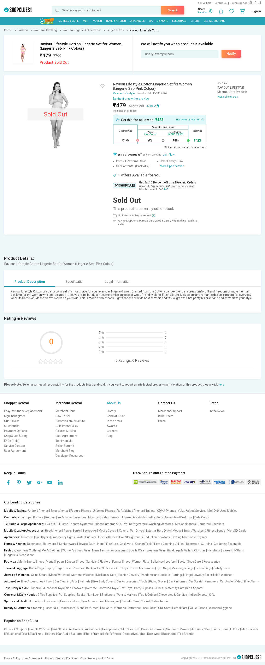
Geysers (202, 537)
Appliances (137, 20)
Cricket (145, 601)
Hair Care (106, 608)
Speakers (218, 524)
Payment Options (15, 431)
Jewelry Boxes (203, 574)
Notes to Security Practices (61, 658)
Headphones (53, 530)
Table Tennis (160, 601)
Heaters (50, 633)
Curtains (206, 543)
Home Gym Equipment (43, 601)
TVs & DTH (52, 524)
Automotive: (12, 581)
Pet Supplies (67, 594)
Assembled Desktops (179, 517)
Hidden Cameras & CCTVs (110, 524)
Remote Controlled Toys (102, 588)
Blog (110, 435)
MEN (85, 20)
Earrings (177, 574)
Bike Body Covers (103, 581)
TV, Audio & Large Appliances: (24, 524)
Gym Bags (163, 568)
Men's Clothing (51, 550)
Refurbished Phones (130, 510)
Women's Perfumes (127, 608)
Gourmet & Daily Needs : (20, 594)
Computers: (12, 517)
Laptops (26, 517)
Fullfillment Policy (66, 426)
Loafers (171, 561)
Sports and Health (16, 601)
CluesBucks (11, 426)
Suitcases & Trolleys (115, 568)
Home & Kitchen (116, 20)
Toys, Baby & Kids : (16, 588)
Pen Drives (137, 530)
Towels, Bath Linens (91, 543)
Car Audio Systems (69, 633)
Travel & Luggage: (16, 568)
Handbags (214, 550)
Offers (194, 20)
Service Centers (14, 445)
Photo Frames (93, 633)
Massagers (112, 601)
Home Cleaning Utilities (169, 543)
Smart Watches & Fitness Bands (204, 530)
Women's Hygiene (220, 608)
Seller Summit (64, 445)
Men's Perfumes (87, 608)
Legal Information (117, 282)
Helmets (85, 581)
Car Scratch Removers (203, 581)
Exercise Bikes (69, 601)
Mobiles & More (69, 20)
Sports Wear (137, 550)
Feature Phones (80, 510)
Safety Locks (221, 568)
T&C (166, 189)
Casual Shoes (75, 561)
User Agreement (15, 450)
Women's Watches (82, 574)
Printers (38, 517)
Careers (112, 431)
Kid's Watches (223, 574)
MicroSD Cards (236, 530)
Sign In (256, 11)
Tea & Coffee (148, 594)
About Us (114, 403)
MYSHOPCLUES (125, 185)
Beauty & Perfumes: (17, 608)
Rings (188, 574)
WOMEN (97, 20)
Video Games (110, 517)
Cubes (159, 588)
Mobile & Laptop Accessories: (24, 530)
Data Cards (201, 517)
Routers (50, 517)
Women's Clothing (28, 550)
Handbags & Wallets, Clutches (186, 550)
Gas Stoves (59, 629)
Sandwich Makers (177, 629)
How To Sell (63, 416)
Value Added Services (192, 510)
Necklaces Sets (106, 574)
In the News (114, 421)
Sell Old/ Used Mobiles (222, 510)
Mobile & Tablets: (15, 510)
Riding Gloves (158, 581)
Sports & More (158, 20)
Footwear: (11, 561)
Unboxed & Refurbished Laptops (142, 517)
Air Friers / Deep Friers (205, 629)
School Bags (203, 568)
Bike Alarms (252, 581)
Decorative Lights (134, 633)
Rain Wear (153, 633)
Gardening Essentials (227, 543)
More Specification (172, 166)
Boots (181, 561)
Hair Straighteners (131, 537)
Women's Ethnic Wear (76, 550)
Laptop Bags (54, 568)
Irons (225, 629)
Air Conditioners (185, 524)
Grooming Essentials (44, 608)
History (111, 411)
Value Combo (198, 608)
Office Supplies (47, 594)
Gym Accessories (92, 601)
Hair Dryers (42, 537)
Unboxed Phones (104, 510)
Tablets (150, 510)
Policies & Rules (65, 431)
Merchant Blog (65, 450)
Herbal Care (180, 608)
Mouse (177, 530)
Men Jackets (249, 629)
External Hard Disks (158, 530)
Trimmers (27, 537)
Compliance (87, 658)
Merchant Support (170, 411)
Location (202, 12)
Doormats (192, 543)
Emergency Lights (63, 537)
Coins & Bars (39, 574)
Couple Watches (40, 629)
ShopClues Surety (16, 435)
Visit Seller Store (226, 96)
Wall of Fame (105, 658)
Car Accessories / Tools (132, 581)
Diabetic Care (130, 601)
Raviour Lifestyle (124, 93)
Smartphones (60, 510)
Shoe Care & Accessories (203, 561)
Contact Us (220, 3)
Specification (74, 282)
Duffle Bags (36, 568)
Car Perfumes (178, 581)
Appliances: (12, 537)
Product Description (29, 282)
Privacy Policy (12, 658)
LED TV (235, 629)
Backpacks (90, 530)
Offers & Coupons (16, 629)
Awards (112, 426)
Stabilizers (36, 633)
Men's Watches (59, 574)
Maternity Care (174, 588)
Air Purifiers (92, 629)
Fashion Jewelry (128, 574)
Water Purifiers (86, 537)
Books (81, 594)
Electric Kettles (107, 537)
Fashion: (10, 550)
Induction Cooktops (157, 537)
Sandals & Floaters (98, 561)
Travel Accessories (142, 568)
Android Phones (38, 510)
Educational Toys (53, 588)
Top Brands (185, 633)
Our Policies (11, 421)
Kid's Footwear (75, 588)
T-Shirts (239, 550)
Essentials (179, 20)
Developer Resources (69, 455)
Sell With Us (204, 3)
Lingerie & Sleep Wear (19, 555)
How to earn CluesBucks (190, 119)
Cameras (204, 524)
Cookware (126, 543)
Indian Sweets (198, 594)
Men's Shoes (113, 633)
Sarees (227, 550)
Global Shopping (214, 20)
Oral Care (164, 608)
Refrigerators (138, 524)
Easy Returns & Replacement (23, 411)
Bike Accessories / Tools (37, 581)
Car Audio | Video (231, 581)
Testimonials (63, 440)
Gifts (212, 594)
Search (173, 10)
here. (221, 384)
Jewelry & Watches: (17, 574)
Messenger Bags (183, 568)
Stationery (108, 594)
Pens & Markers (127, 594)
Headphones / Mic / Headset (120, 629)
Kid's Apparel (194, 588)
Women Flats (140, 561)
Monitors (94, 517)
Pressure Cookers (152, 629)
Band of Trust (116, 416)
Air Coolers (76, 629)
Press (162, 421)
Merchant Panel (65, 411)
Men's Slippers (55, 561)
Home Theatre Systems (76, 524)
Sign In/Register (14, 416)
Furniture (112, 543)
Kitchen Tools (143, 543)
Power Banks (72, 530)
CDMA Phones (166, 510)
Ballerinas (157, 561)
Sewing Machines (183, 537)
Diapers (35, 588)
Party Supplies (143, 588)
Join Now (169, 154)
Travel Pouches (74, 568)
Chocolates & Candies (173, 594)
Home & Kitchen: (15, 543)
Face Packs (149, 608)
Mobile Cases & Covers (113, 530)
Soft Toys (126, 588)
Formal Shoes (121, 561)
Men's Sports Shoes (31, 561)
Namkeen (93, 594)
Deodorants (67, 608)
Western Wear (156, 550)
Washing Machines (161, 524)
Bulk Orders (165, 416)
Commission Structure (70, 421)
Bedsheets (34, 543)
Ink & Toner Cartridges (72, 517)
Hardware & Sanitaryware (60, 543)
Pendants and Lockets (155, 574)
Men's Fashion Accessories (109, 550)
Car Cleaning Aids (66, 581)
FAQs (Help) (11, 440)
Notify (231, 54)
